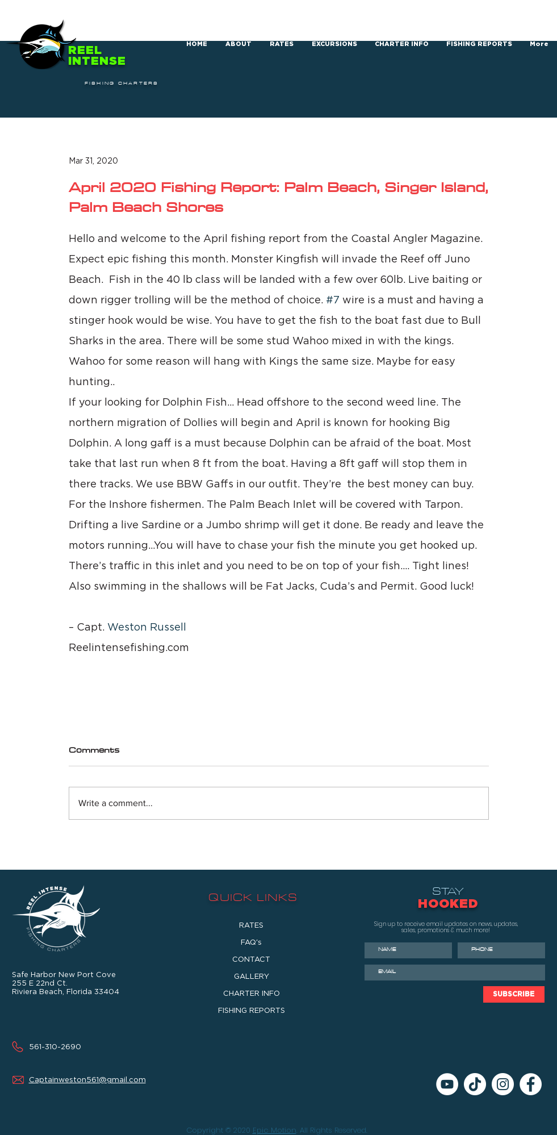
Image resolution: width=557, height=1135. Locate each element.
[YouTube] (447, 1084)
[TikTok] (475, 1084)
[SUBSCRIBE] (514, 994)
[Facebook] (531, 1084)
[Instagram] (503, 1084)
